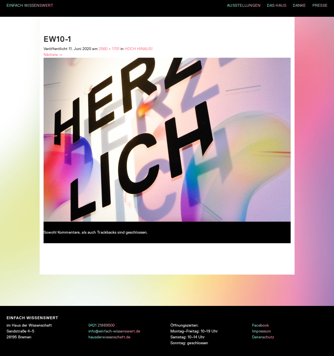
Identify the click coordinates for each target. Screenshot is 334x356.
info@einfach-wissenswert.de (114, 331)
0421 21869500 (101, 325)
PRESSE (320, 5)
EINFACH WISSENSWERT (30, 5)
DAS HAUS (276, 5)
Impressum (261, 331)
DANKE (299, 5)
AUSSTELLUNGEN (243, 5)
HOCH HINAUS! (139, 49)
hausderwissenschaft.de (109, 337)
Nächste (53, 54)
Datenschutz (263, 337)
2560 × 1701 (109, 49)
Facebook (260, 325)
